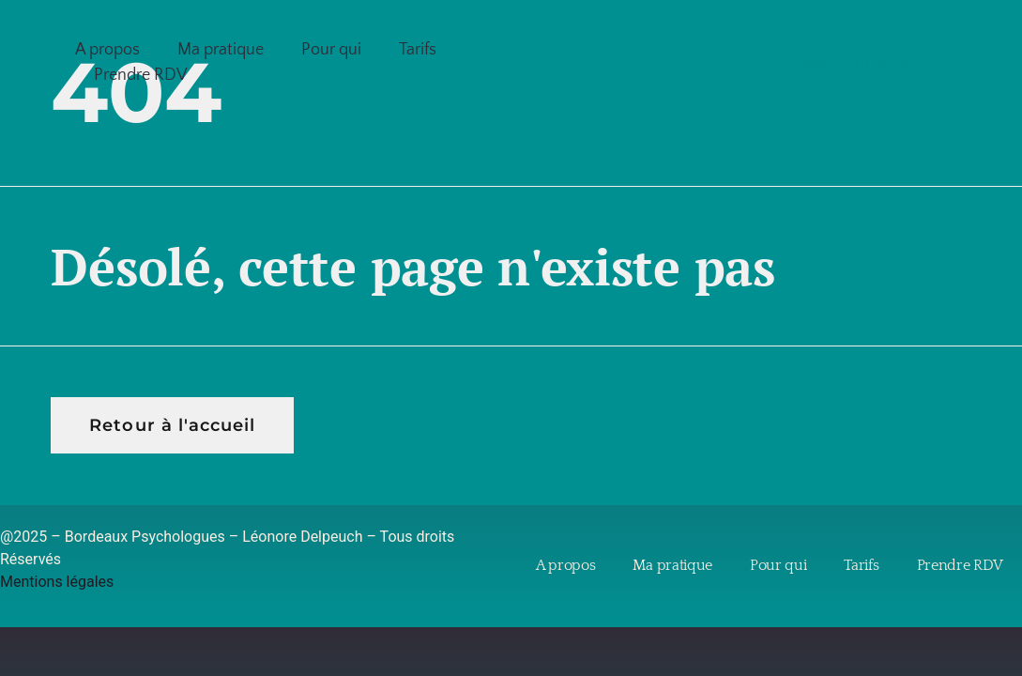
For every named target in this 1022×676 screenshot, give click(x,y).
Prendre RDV (141, 75)
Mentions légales (57, 582)
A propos (107, 49)
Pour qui (331, 49)
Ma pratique (220, 49)
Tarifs (417, 49)
